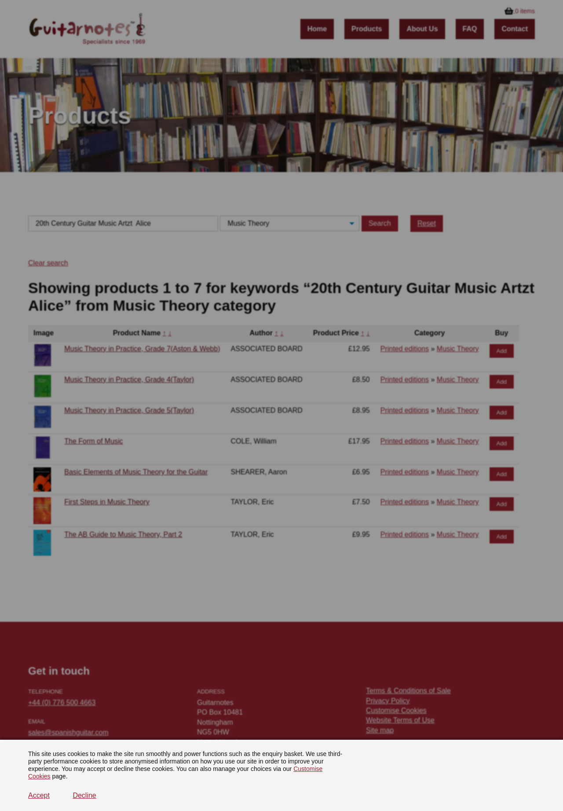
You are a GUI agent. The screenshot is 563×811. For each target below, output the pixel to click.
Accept (39, 795)
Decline (84, 795)
